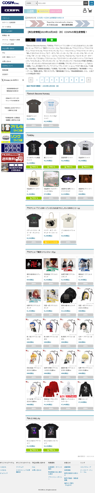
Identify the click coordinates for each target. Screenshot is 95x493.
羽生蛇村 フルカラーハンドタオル (51, 190)
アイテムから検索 (8, 44)
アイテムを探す (7, 31)
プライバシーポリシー (55, 478)
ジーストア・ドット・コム (86, 471)
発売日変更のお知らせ (71, 474)
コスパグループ (85, 467)
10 (82, 80)
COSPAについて (7, 66)
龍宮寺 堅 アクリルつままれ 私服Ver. (68, 369)
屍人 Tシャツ (48, 157)
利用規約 (51, 463)
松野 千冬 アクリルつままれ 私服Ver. (85, 369)
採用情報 (67, 470)
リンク (82, 463)
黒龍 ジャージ (83, 399)
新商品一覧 (6, 35)
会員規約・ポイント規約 (55, 468)
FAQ (3, 53)
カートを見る (6, 27)
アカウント (6, 18)
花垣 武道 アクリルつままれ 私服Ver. (34, 369)
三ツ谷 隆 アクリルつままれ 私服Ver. (34, 400)
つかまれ (3, 470)
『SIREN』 (30, 135)
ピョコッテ (4, 473)
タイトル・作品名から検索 (11, 40)
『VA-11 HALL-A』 (33, 418)
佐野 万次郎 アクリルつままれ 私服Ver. (51, 369)
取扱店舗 (5, 70)
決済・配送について (9, 57)
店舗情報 (67, 467)
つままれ (3, 467)
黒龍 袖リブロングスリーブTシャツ (51, 400)
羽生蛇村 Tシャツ (84, 157)
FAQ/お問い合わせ (8, 48)
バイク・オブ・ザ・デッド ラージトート (51, 231)
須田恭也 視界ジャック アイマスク (68, 190)
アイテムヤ (20, 467)
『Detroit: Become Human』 (38, 93)
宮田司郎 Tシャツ (67, 157)
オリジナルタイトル (23, 463)
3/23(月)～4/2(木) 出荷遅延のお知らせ (50, 18)
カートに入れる (51, 242)
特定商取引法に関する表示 (55, 473)
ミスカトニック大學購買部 (23, 471)
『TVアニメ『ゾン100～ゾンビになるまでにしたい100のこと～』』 (53, 208)
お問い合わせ (6, 61)
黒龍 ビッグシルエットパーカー (68, 400)
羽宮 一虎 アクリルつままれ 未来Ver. (85, 306)
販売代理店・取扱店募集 (71, 479)
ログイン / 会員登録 (8, 22)
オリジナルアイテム (7, 463)
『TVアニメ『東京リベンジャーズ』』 (41, 252)
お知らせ (67, 463)
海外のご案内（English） (69, 484)
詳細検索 (91, 3)
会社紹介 (5, 74)
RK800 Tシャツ (32, 116)
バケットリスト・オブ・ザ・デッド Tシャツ (33, 232)
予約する (34, 167)
